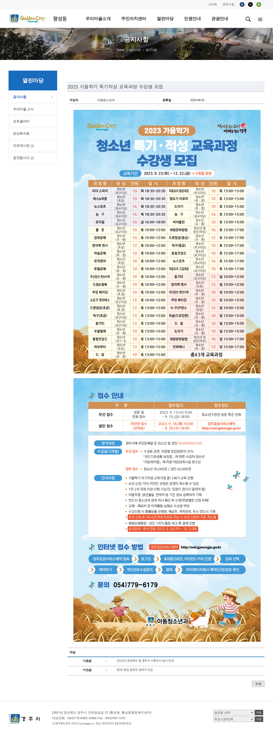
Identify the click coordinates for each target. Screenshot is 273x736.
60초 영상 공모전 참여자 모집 (135, 669)
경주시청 (228, 4)
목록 (258, 684)
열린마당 (135, 50)
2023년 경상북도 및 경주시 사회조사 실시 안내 (145, 660)
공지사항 (151, 50)
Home (120, 50)
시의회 (212, 4)
